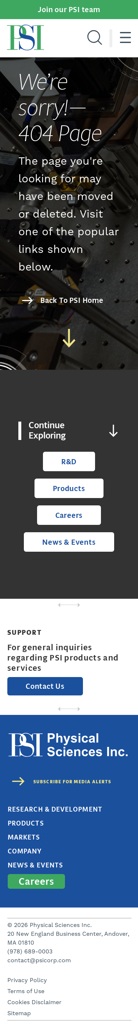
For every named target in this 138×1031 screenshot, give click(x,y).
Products (69, 488)
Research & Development (55, 809)
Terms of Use (25, 991)
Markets (24, 837)
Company (25, 851)
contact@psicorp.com (39, 960)
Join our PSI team (69, 9)
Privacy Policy (27, 980)
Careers (69, 515)
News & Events (68, 542)
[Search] (94, 38)
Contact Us (45, 686)
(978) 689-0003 (29, 951)
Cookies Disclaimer (34, 1002)
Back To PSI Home (72, 300)
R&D (69, 462)
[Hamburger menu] (125, 38)
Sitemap (19, 1013)
